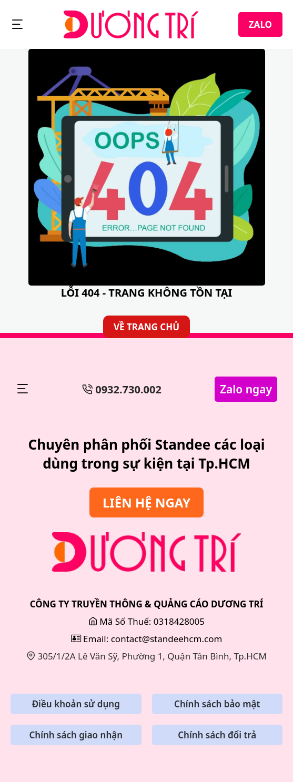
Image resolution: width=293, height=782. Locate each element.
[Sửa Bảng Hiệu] (146, 552)
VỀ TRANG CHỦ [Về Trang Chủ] (146, 327)
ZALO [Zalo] (260, 24)
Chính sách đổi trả (217, 735)
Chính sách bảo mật (217, 704)
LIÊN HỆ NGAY (146, 502)
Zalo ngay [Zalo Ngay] (246, 389)
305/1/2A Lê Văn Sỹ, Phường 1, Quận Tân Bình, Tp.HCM (146, 656)
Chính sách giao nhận (76, 735)
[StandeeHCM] (131, 24)
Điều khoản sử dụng (76, 704)
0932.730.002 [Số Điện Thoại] (121, 389)
